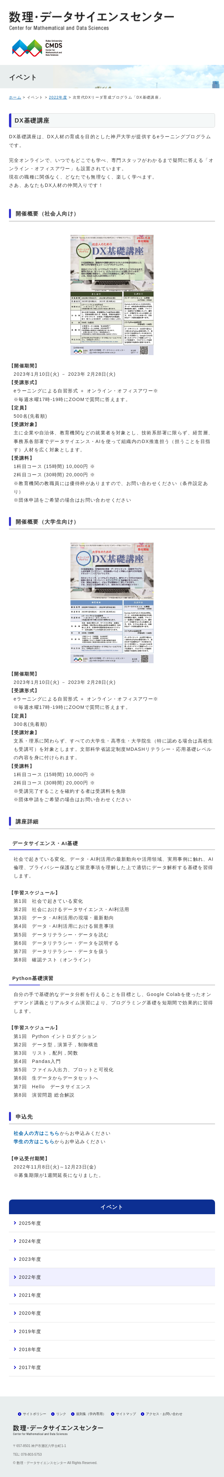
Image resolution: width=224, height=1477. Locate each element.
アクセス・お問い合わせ (164, 1414)
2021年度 (30, 1295)
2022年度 (58, 97)
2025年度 (30, 1223)
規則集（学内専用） (91, 1414)
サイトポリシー (34, 1414)
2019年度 (30, 1331)
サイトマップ (126, 1414)
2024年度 (30, 1241)
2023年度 (30, 1259)
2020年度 (30, 1313)
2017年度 (30, 1367)
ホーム (15, 97)
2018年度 (30, 1349)
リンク (61, 1414)
